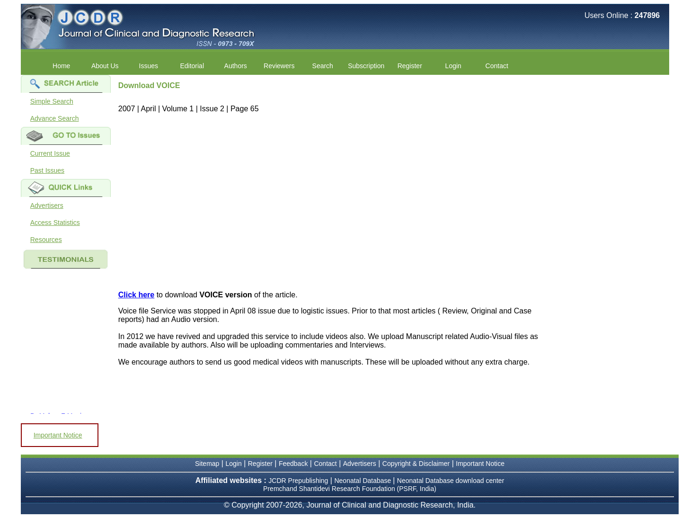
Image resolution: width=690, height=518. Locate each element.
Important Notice (58, 435)
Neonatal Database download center (450, 480)
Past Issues (47, 170)
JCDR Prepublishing (298, 480)
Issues (148, 66)
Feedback (293, 463)
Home (61, 66)
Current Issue (50, 153)
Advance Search (54, 118)
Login (453, 66)
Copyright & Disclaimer (416, 463)
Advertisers (46, 205)
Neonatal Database (363, 480)
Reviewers (279, 66)
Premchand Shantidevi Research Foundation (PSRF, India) (349, 488)
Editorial (192, 66)
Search (322, 66)
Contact (497, 66)
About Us (105, 66)
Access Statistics (55, 222)
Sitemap (207, 463)
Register (410, 66)
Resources (46, 239)
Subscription (366, 66)
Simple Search (51, 101)
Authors (235, 66)
